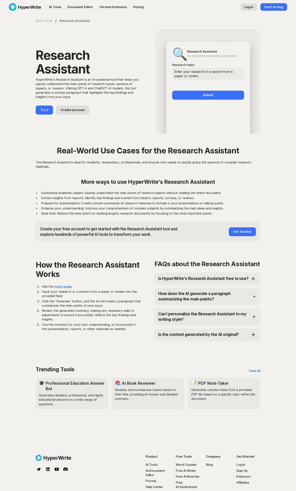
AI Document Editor (155, 473)
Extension (243, 476)
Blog (209, 464)
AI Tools (55, 7)
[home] (25, 7)
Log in (248, 7)
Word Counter (186, 464)
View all (254, 371)
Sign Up (242, 471)
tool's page (63, 286)
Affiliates (242, 482)
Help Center (154, 487)
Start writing (273, 7)
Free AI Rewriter (188, 476)
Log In (240, 464)
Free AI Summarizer (186, 485)
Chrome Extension (113, 7)
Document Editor (80, 7)
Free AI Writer (186, 471)
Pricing (138, 7)
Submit (208, 95)
